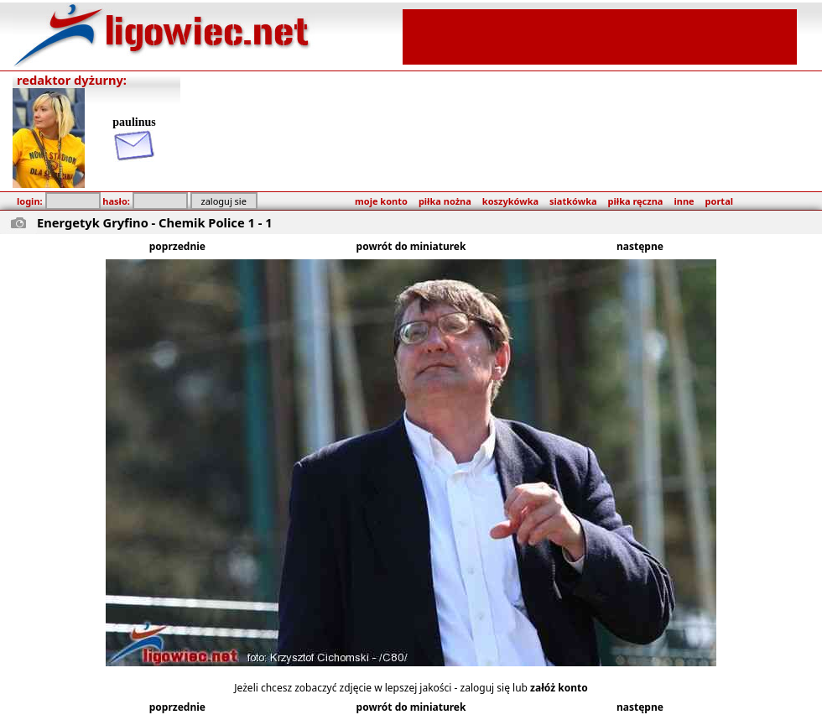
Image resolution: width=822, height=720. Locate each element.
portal (719, 201)
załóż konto (559, 688)
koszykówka (510, 201)
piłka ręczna (635, 201)
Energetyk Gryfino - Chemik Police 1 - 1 (155, 222)
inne (684, 201)
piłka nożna (445, 201)
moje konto (381, 201)
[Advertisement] (599, 35)
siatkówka (572, 201)
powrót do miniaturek (411, 246)
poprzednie (177, 246)
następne (639, 246)
